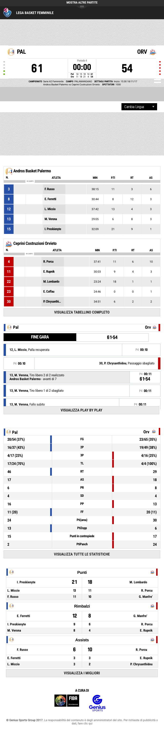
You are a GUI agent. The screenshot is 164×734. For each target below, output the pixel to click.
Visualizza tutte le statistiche (82, 554)
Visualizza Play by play (81, 410)
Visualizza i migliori (82, 673)
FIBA (66, 703)
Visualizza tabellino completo (82, 312)
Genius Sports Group (97, 703)
